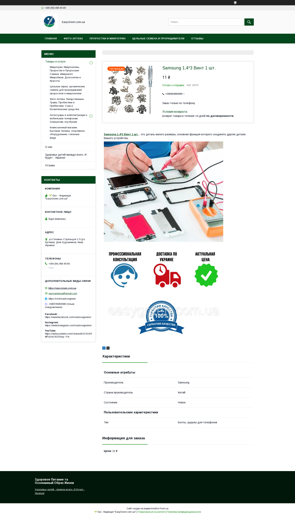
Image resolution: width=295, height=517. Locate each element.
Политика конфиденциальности (184, 512)
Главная (51, 38)
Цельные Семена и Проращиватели (158, 38)
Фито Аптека (73, 38)
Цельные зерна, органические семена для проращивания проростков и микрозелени (67, 90)
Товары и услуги (55, 61)
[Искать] (249, 22)
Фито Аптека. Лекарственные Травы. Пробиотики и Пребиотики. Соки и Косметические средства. (67, 104)
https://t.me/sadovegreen (62, 298)
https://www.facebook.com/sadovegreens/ (68, 317)
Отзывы (197, 38)
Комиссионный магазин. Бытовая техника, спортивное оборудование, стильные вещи (67, 132)
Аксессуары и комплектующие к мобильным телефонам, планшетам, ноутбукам (68, 118)
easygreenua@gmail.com (63, 293)
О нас (48, 146)
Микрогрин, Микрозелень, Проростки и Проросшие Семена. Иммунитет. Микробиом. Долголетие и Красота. (65, 74)
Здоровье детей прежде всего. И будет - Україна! (66, 156)
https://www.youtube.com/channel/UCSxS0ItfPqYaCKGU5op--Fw (68, 335)
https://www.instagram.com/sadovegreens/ (68, 325)
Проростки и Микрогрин (107, 38)
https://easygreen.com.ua (62, 288)
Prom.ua (164, 508)
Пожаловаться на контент (151, 512)
